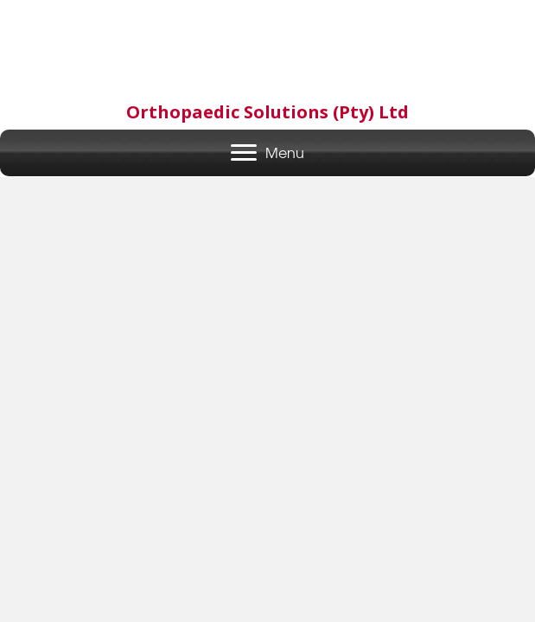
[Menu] (267, 153)
